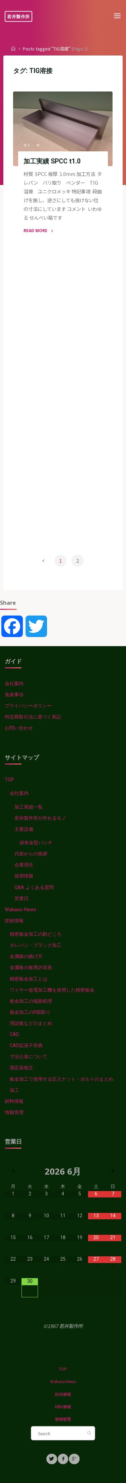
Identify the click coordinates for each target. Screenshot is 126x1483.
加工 (27, 145)
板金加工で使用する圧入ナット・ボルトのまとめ (61, 1079)
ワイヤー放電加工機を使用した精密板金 (52, 990)
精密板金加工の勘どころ (35, 934)
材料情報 (14, 1101)
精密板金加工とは (28, 979)
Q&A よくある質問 (34, 887)
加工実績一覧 (28, 807)
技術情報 (14, 921)
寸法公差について (28, 1057)
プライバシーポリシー (28, 706)
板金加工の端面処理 (31, 1001)
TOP (9, 780)
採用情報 (23, 876)
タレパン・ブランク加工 (35, 945)
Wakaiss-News (20, 910)
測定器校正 (21, 1068)
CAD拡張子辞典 (26, 1045)
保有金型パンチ (35, 843)
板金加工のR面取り (30, 1012)
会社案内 (14, 684)
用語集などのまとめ (31, 1023)
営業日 (21, 898)
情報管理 (14, 1112)
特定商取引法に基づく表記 (33, 717)
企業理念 (23, 865)
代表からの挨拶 (30, 854)
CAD (14, 1034)
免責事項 (14, 695)
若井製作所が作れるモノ (40, 818)
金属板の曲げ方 (26, 956)
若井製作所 (18, 16)
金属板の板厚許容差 (31, 967)
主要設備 (23, 829)
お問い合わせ (19, 728)
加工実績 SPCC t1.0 (52, 161)
